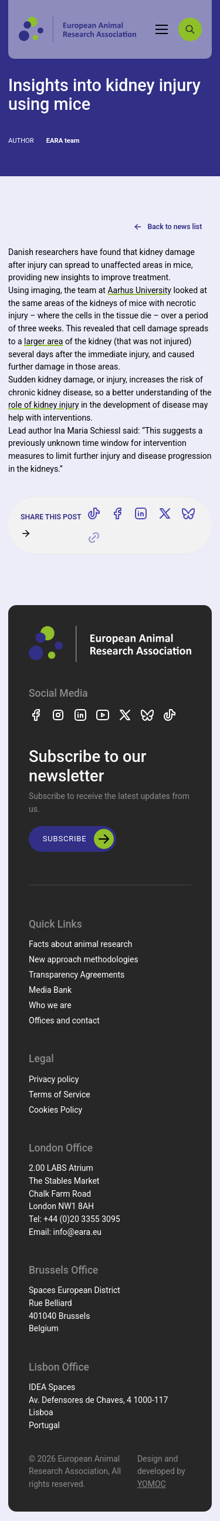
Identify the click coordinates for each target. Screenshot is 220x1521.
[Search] (190, 29)
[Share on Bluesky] (188, 513)
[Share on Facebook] (117, 513)
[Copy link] (94, 537)
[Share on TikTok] (94, 513)
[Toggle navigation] (162, 29)
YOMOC (151, 1484)
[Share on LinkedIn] (141, 513)
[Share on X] (165, 513)
